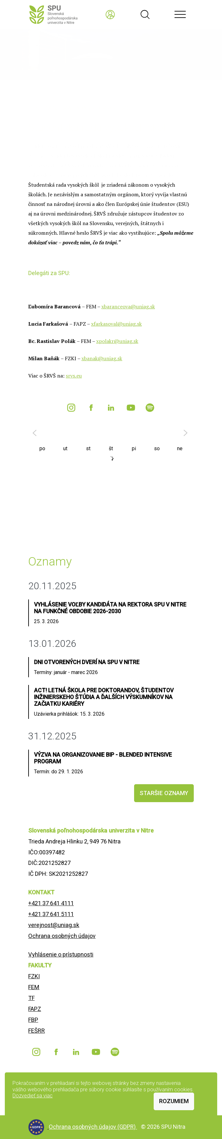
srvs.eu (74, 375)
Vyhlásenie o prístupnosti (60, 954)
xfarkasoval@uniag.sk (116, 323)
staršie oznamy (164, 793)
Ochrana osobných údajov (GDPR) (93, 1126)
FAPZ (34, 1008)
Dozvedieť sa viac (33, 1096)
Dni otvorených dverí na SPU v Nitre (87, 662)
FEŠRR (36, 1030)
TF (31, 998)
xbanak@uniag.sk (101, 358)
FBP (33, 1019)
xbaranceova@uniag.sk (128, 306)
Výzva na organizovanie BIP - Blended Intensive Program (103, 758)
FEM (33, 987)
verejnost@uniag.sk (53, 925)
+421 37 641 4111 (51, 903)
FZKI (34, 976)
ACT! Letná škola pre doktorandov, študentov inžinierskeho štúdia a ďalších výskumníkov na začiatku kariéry (104, 697)
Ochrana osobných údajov (62, 935)
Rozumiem (174, 1101)
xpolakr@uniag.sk (117, 341)
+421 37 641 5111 (51, 914)
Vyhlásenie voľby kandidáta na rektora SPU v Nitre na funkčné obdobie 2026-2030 (110, 607)
